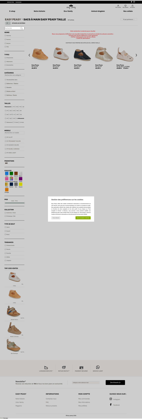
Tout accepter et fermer (83, 218)
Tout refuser (56, 218)
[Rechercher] (21, 28)
